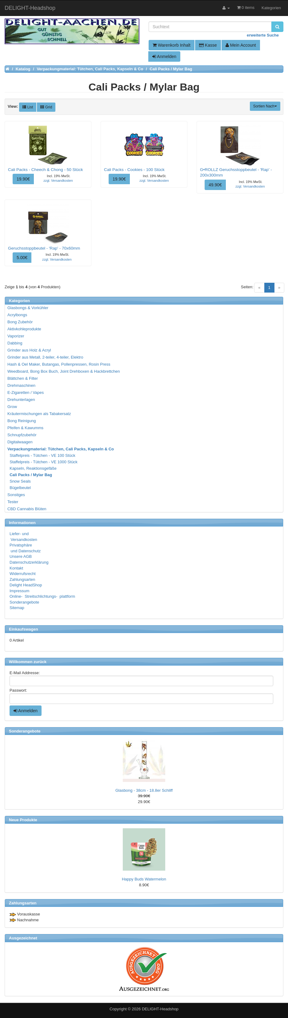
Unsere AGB (21, 556)
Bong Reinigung (21, 420)
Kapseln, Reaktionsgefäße (32, 468)
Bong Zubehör (20, 322)
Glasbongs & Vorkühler (27, 307)
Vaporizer (15, 336)
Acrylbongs (17, 315)
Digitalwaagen (20, 442)
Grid (46, 107)
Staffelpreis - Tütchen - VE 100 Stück (41, 455)
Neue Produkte (23, 820)
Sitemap (17, 607)
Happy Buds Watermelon (144, 879)
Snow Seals (19, 481)
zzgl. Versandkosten (58, 180)
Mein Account (241, 45)
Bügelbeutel (19, 487)
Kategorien (271, 8)
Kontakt (16, 568)
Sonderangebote (24, 602)
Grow (12, 406)
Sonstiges (16, 494)
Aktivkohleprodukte (24, 329)
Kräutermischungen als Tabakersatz (39, 413)
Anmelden (164, 56)
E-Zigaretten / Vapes (25, 392)
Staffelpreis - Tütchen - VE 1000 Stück (43, 462)
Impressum (19, 591)
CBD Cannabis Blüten (26, 509)
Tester (12, 501)
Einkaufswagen (23, 629)
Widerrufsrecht (23, 573)
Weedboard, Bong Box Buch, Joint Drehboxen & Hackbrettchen (63, 371)
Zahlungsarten (22, 579)
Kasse (208, 45)
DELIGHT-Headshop (160, 1009)
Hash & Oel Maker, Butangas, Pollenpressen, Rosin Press (58, 364)
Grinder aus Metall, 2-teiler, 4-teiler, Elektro (45, 357)
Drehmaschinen (21, 385)
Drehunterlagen (21, 399)
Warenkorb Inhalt (171, 45)
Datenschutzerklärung (29, 562)
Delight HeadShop (26, 585)
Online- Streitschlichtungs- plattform (42, 596)
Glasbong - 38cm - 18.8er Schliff (144, 790)
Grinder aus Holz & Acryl (29, 350)
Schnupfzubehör (22, 435)
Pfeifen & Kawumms (25, 427)
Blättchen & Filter (22, 378)
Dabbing (14, 343)
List (27, 107)
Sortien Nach (265, 106)
